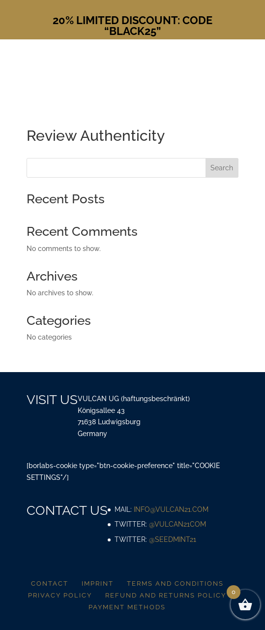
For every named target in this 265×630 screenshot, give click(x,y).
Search (221, 168)
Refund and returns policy (165, 595)
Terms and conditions (175, 583)
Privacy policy (60, 595)
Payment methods (127, 607)
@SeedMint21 (172, 539)
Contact (49, 583)
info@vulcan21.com (171, 509)
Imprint (98, 583)
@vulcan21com (177, 524)
